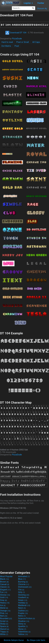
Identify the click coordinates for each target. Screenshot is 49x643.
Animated (24, 576)
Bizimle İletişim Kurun (14, 640)
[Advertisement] (24, 547)
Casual (4, 584)
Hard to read (7, 42)
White (4, 634)
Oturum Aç (42, 8)
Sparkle (23, 626)
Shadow (23, 621)
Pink (4, 613)
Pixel (16, 46)
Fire (21, 589)
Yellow (23, 634)
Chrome (23, 584)
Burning (23, 581)
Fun (3, 592)
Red (3, 616)
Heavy (4, 602)
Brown (4, 581)
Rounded (6, 618)
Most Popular (6, 576)
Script (4, 621)
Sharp (4, 624)
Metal (4, 608)
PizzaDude (17, 38)
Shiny (22, 624)
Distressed (25, 587)
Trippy (4, 631)
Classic (5, 587)
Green (22, 600)
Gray (3, 600)
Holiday (23, 602)
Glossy (5, 595)
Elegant (5, 589)
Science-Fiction (26, 618)
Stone (22, 629)
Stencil (4, 629)
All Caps (36, 42)
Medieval (24, 605)
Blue (22, 579)
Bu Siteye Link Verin (36, 640)
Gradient (23, 597)
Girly (21, 592)
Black (4, 579)
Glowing (23, 595)
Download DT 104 (15, 32)
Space (4, 626)
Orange (5, 610)
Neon (22, 608)
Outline (23, 610)
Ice (2, 605)
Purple (23, 613)
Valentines (24, 631)
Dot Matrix (6, 46)
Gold (4, 597)
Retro (22, 616)
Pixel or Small (22, 42)
